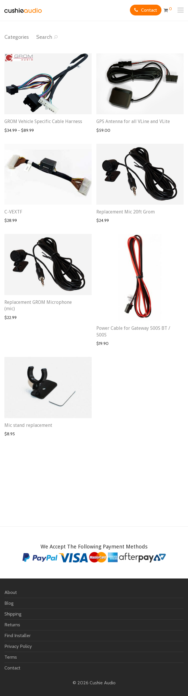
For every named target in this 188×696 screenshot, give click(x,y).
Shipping (12, 614)
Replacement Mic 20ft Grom (125, 212)
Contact (149, 10)
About (10, 592)
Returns (12, 624)
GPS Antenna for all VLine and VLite (133, 121)
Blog (8, 603)
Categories (16, 37)
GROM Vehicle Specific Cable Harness (43, 121)
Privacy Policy (18, 646)
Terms (10, 657)
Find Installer (17, 635)
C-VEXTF (13, 212)
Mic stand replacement (28, 425)
